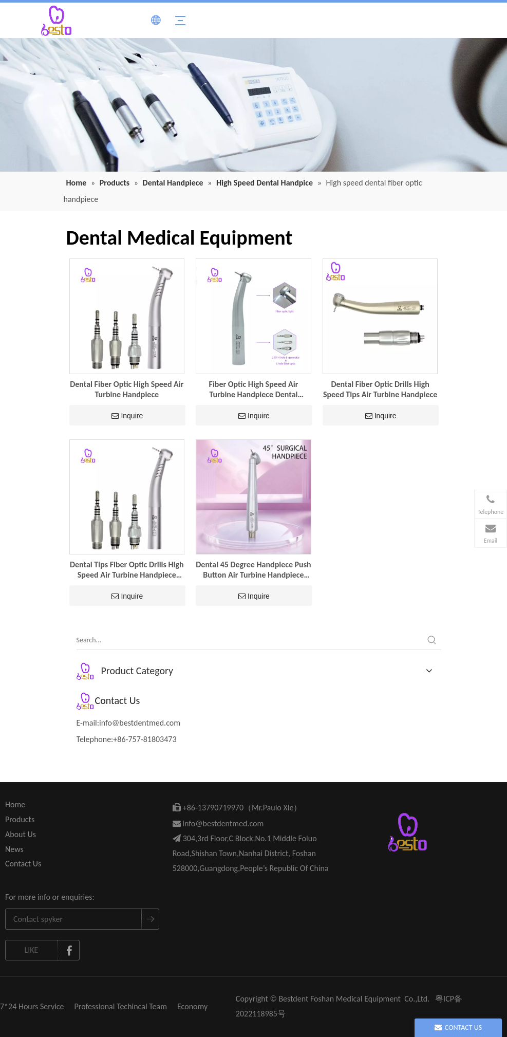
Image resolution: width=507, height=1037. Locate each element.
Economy (192, 1006)
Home (15, 804)
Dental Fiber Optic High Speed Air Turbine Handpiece (126, 389)
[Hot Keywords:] (432, 640)
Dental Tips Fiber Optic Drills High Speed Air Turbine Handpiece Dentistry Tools (127, 570)
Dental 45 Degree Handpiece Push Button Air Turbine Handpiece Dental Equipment (253, 570)
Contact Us (23, 863)
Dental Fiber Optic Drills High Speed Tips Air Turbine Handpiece (380, 389)
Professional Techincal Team (120, 1006)
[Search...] (250, 640)
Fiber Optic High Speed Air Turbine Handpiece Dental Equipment (253, 389)
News (14, 849)
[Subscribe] (150, 919)
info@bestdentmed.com (139, 723)
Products (19, 819)
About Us (20, 834)
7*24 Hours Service (32, 1006)
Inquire (127, 416)
